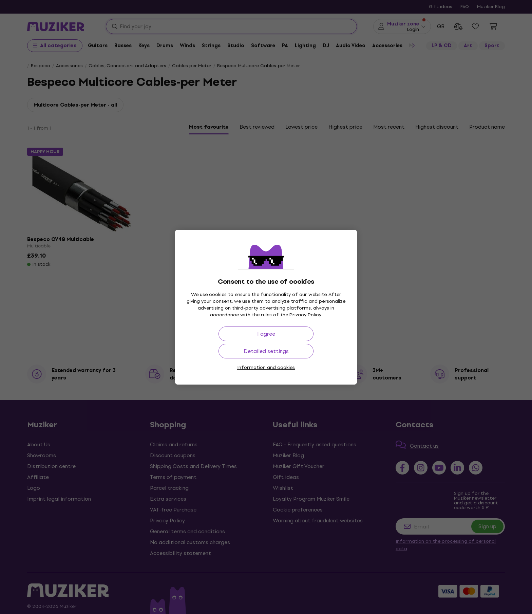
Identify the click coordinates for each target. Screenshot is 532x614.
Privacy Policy (305, 315)
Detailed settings (266, 351)
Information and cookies (266, 367)
